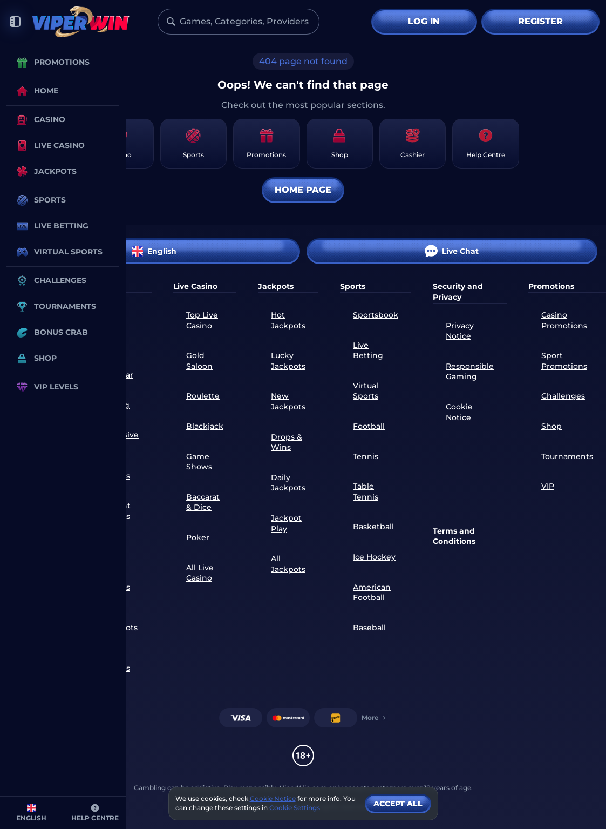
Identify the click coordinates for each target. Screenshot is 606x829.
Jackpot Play (286, 523)
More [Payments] (374, 717)
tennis (365, 456)
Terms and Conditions (454, 536)
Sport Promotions (564, 361)
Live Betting (368, 350)
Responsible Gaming (470, 371)
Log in (424, 21)
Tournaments (567, 456)
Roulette (203, 396)
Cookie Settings (294, 808)
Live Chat (452, 251)
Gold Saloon (199, 361)
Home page (303, 190)
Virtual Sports (365, 391)
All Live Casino (200, 573)
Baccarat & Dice (203, 502)
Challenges (563, 396)
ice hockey (374, 557)
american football (372, 592)
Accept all (398, 803)
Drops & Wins (286, 442)
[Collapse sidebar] (15, 21)
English (154, 251)
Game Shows (199, 461)
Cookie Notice (459, 412)
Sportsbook (375, 315)
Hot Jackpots (288, 320)
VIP (547, 486)
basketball (373, 526)
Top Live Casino (202, 320)
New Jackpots (288, 401)
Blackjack (204, 426)
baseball (369, 627)
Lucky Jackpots (288, 361)
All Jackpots (288, 564)
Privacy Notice (460, 331)
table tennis (365, 491)
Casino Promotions (564, 320)
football (369, 426)
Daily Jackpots (288, 483)
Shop (551, 426)
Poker (197, 537)
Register (540, 21)
